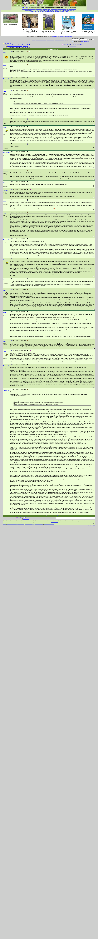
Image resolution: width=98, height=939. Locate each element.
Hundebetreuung (31, 11)
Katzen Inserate (32, 9)
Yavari (4, 127)
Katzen (8, 524)
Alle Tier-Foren (8, 43)
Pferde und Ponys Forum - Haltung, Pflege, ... (17, 46)
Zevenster (5, 119)
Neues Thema (67, 44)
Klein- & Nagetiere (46, 9)
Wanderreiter (6, 78)
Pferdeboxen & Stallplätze (56, 10)
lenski (4, 52)
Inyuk (4, 341)
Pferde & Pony (39, 9)
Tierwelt (34, 10)
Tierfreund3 (6, 390)
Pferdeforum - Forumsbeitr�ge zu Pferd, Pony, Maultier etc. (19, 44)
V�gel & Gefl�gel (30, 524)
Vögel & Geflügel (54, 9)
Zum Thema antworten (77, 44)
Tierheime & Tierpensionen (39, 11)
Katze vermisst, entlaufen (40, 10)
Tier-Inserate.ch (89, 524)
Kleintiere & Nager (21, 524)
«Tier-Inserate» (25, 7)
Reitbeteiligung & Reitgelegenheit (68, 10)
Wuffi (4, 91)
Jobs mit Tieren (67, 11)
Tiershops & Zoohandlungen (59, 11)
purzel (4, 290)
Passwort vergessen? (85, 41)
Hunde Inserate (25, 9)
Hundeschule (51, 11)
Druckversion (73, 46)
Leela (4, 65)
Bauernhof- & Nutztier (29, 10)
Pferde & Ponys (13, 524)
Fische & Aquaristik (62, 9)
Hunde (4, 524)
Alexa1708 (5, 171)
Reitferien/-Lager (49, 10)
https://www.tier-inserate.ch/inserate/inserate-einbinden (62, 36)
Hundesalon (47, 11)
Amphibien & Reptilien (71, 9)
